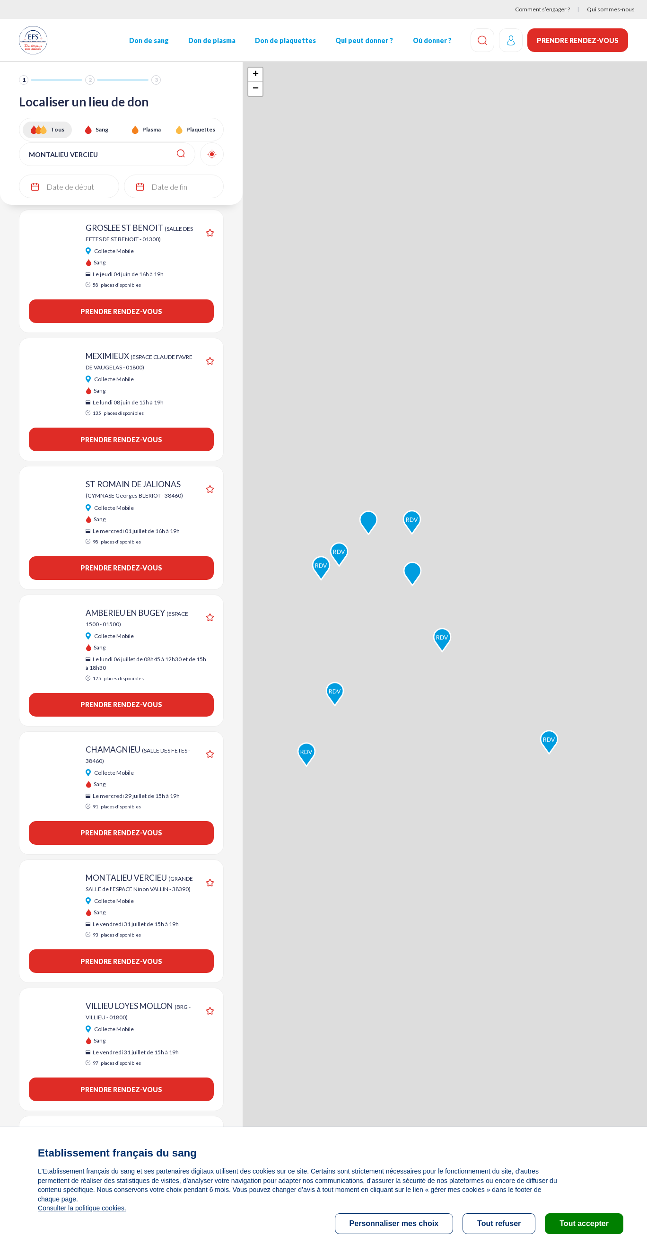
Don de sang (149, 40)
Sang (102, 129)
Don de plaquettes (285, 40)
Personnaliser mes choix (394, 1223)
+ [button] (256, 75)
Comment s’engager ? (542, 9)
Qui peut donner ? (364, 40)
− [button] (256, 89)
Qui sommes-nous (611, 9)
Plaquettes (200, 129)
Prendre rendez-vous (578, 40)
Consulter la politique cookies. (82, 1208)
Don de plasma (212, 40)
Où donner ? (431, 40)
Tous (57, 129)
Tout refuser (499, 1223)
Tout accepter (584, 1223)
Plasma (151, 129)
